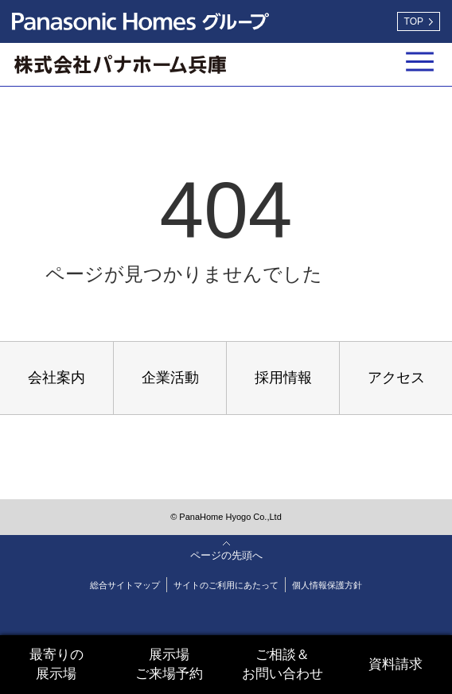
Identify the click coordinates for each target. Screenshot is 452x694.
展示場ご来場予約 (169, 664)
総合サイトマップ (125, 585)
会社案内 (56, 378)
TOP (413, 21)
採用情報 (283, 378)
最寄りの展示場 (56, 664)
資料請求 (395, 664)
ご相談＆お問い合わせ (282, 664)
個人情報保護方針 (327, 585)
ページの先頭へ (226, 555)
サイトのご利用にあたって (226, 585)
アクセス (396, 378)
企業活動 (170, 378)
